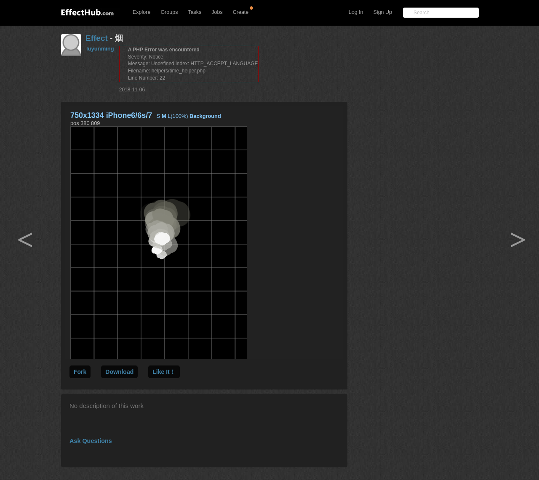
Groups (169, 12)
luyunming (100, 48)
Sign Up (383, 12)
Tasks (194, 12)
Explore (141, 12)
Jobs (216, 12)
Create (241, 12)
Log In (356, 12)
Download (119, 371)
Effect (96, 38)
